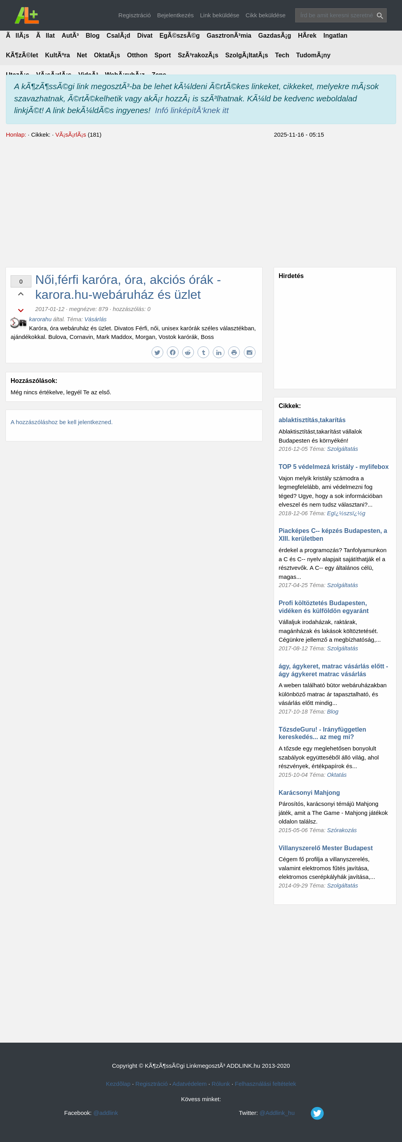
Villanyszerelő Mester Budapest (326, 848)
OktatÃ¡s (107, 55)
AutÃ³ (70, 35)
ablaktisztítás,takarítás (312, 420)
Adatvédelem (189, 1083)
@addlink (105, 1112)
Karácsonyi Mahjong (309, 792)
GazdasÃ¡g (274, 35)
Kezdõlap (118, 1083)
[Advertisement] (201, 202)
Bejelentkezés (175, 15)
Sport (163, 55)
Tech (282, 55)
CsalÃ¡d (118, 35)
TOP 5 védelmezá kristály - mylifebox (334, 466)
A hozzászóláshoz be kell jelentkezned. (62, 422)
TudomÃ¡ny (313, 55)
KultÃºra (57, 55)
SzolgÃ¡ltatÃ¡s (246, 55)
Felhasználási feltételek (265, 1083)
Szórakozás (342, 830)
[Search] (341, 15)
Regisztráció (135, 15)
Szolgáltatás (342, 449)
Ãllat (45, 35)
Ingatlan (335, 35)
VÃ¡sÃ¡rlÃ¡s (70, 134)
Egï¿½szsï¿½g (346, 513)
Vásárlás (95, 319)
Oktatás (337, 775)
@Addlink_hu (298, 1112)
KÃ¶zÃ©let (22, 55)
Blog (93, 35)
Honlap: (16, 134)
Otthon (137, 55)
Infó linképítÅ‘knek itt (192, 110)
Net (82, 55)
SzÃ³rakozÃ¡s (198, 55)
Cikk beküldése (266, 15)
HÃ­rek (307, 35)
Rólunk (221, 1083)
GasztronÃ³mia (228, 35)
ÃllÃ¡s (17, 35)
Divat (144, 35)
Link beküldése (219, 15)
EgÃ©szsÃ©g (179, 35)
